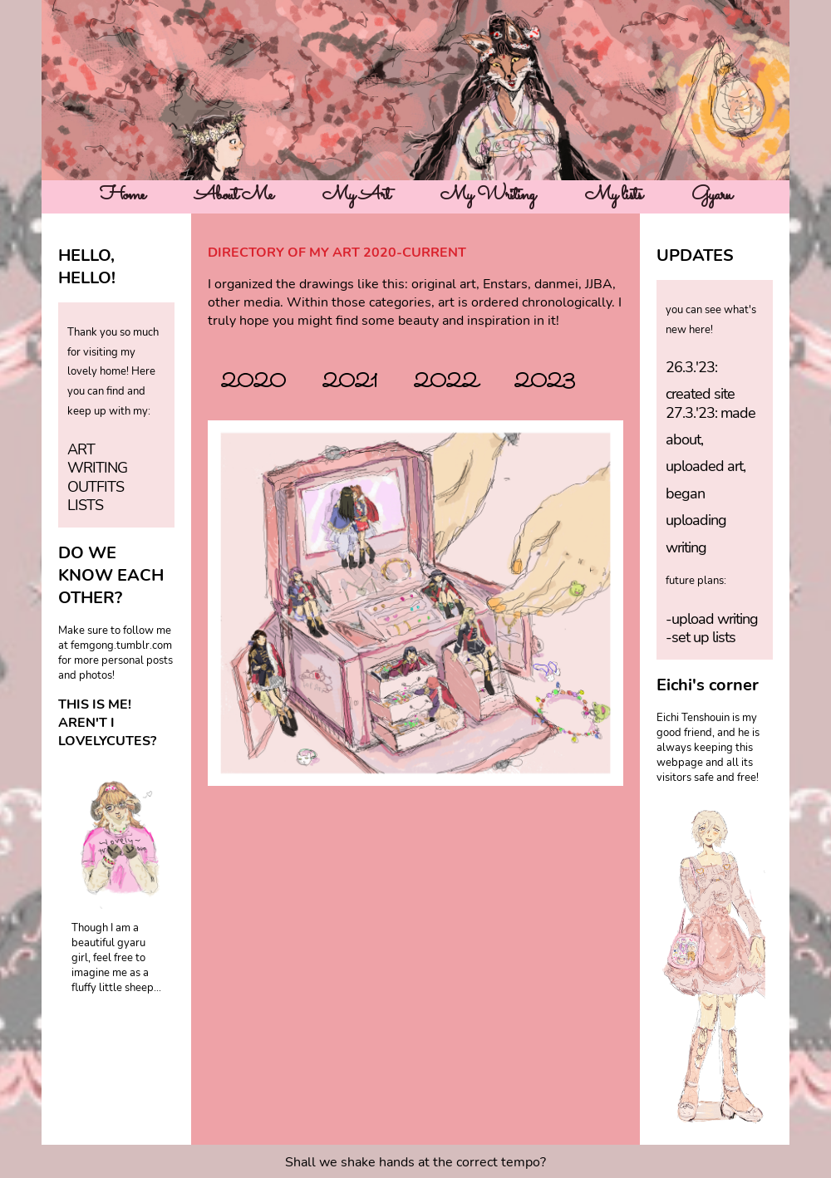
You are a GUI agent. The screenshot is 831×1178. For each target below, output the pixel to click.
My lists (613, 195)
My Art (356, 195)
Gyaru (711, 195)
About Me (233, 195)
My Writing (487, 195)
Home (122, 195)
